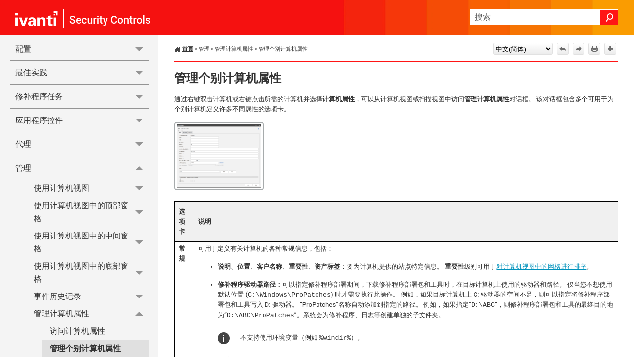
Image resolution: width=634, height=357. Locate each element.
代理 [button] (82, 144)
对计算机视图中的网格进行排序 (541, 266)
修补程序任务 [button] (82, 96)
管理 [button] (82, 167)
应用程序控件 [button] (82, 120)
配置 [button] (82, 48)
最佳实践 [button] (82, 72)
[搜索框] (544, 17)
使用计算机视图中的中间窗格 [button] (91, 242)
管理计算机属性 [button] (91, 313)
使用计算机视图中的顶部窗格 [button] (91, 212)
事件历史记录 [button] (91, 296)
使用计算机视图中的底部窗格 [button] (91, 272)
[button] (609, 17)
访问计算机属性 (77, 331)
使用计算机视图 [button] (91, 188)
